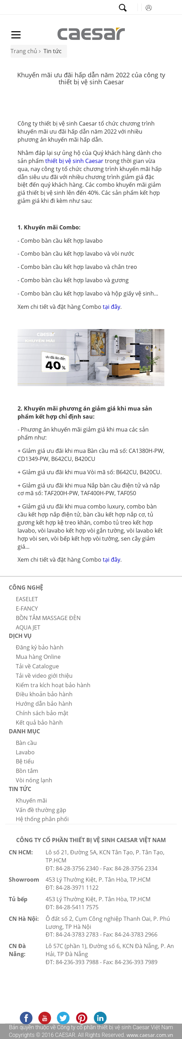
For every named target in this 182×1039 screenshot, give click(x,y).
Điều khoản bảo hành (44, 694)
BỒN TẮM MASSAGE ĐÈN (48, 618)
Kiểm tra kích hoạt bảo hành (53, 685)
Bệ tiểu (25, 761)
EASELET (27, 599)
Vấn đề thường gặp (41, 810)
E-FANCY (27, 608)
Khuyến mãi (31, 800)
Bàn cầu (26, 743)
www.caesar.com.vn (149, 1035)
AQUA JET (28, 627)
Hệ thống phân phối (42, 819)
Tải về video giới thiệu (44, 675)
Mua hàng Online (38, 657)
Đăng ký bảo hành (39, 647)
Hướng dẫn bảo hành (44, 703)
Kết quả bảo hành (39, 722)
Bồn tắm (27, 771)
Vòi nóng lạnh (34, 780)
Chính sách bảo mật (42, 713)
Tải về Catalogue (37, 666)
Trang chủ (24, 51)
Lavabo (25, 752)
